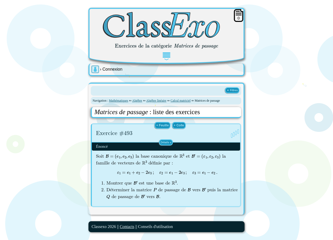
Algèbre (137, 100)
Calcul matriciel (181, 100)
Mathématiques (118, 100)
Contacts (127, 226)
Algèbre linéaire (156, 100)
